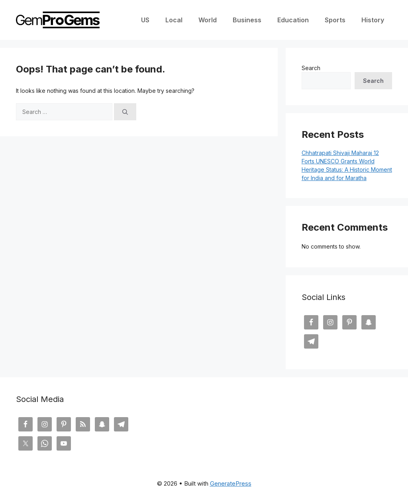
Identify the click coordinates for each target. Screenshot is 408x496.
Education (293, 20)
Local (173, 20)
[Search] (125, 111)
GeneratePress (230, 483)
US (145, 20)
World (207, 20)
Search (311, 68)
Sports (335, 20)
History (372, 20)
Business (247, 20)
